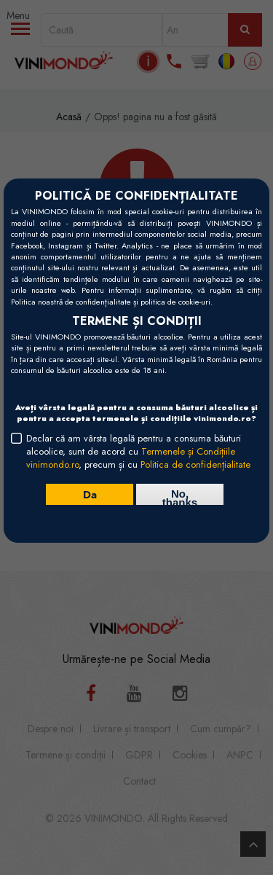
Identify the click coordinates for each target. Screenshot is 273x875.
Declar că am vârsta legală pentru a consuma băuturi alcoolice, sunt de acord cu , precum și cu (138, 451)
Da (90, 494)
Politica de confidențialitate (195, 464)
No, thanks (179, 496)
